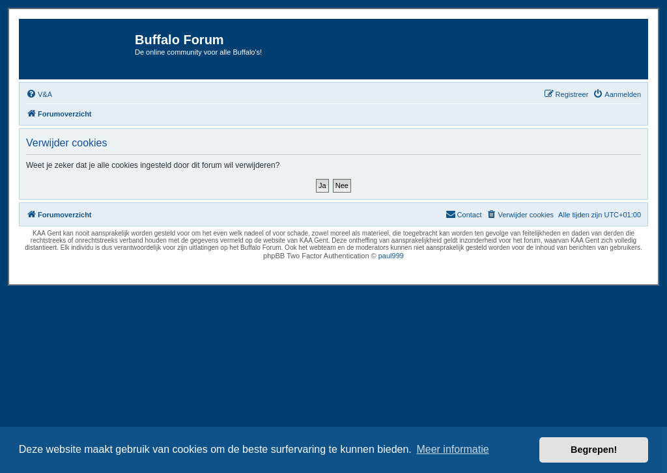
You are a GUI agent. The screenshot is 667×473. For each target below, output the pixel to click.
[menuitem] (39, 94)
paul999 (391, 256)
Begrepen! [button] (594, 449)
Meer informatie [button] (452, 449)
